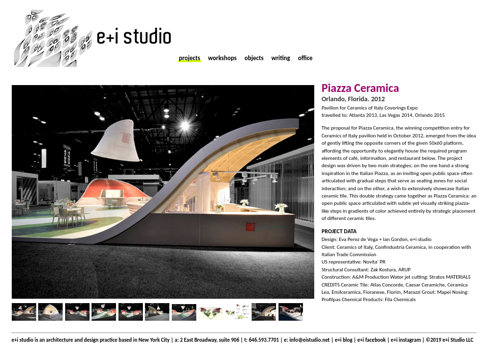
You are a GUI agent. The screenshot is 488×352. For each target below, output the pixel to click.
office (305, 58)
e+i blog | (346, 340)
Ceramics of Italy (354, 247)
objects (254, 58)
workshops (222, 58)
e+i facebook (371, 340)
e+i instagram (406, 340)
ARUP (404, 269)
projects (189, 58)
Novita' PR (374, 262)
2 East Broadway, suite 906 (209, 340)
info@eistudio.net (309, 340)
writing (280, 58)
